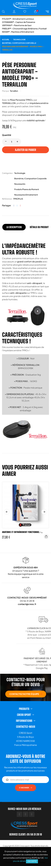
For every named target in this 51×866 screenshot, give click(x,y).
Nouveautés (19, 184)
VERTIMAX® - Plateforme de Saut (17, 25)
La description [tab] (14, 227)
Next (44, 512)
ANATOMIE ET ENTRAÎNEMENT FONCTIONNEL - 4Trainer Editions (21, 532)
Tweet (17, 205)
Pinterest (20, 205)
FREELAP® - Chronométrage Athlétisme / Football (24, 28)
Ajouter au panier (25, 149)
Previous (7, 512)
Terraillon (14, 91)
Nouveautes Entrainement (26, 194)
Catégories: (7, 173)
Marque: (6, 91)
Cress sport (24, 846)
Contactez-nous (25, 726)
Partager (13, 205)
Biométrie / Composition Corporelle (30, 178)
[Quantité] (11, 141)
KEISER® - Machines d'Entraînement (18, 32)
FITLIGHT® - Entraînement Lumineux (18, 19)
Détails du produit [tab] (39, 227)
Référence (7, 199)
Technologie (19, 173)
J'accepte (31, 861)
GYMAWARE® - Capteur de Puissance (18, 22)
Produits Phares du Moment (26, 189)
